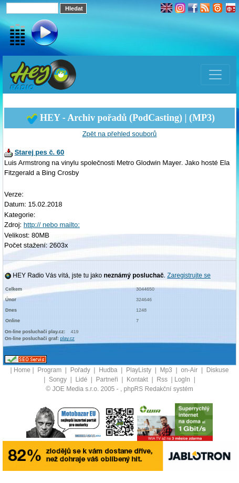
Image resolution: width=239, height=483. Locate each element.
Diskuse (217, 370)
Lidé (82, 379)
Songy (58, 379)
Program (50, 370)
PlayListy (139, 370)
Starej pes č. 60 (40, 152)
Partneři (108, 379)
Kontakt (138, 379)
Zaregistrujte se (189, 275)
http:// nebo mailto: (52, 225)
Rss (163, 379)
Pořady (81, 370)
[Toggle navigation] (215, 74)
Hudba (109, 370)
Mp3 (167, 370)
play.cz (67, 338)
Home (22, 370)
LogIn (183, 379)
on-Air (190, 370)
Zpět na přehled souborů (119, 134)
